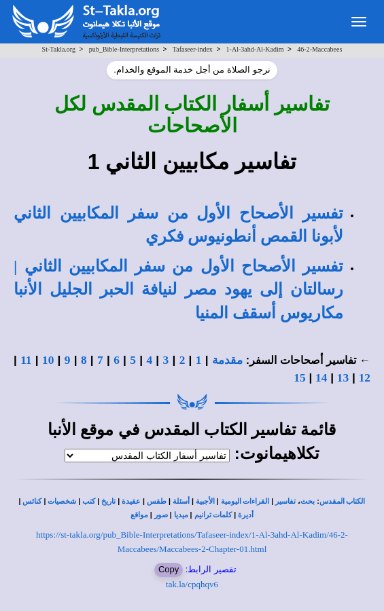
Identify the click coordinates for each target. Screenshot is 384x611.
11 (25, 360)
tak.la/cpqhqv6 (192, 584)
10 (48, 360)
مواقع (139, 515)
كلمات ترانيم (213, 515)
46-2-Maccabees (319, 49)
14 (321, 377)
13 (343, 377)
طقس (157, 501)
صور (161, 515)
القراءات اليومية (245, 501)
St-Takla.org (58, 49)
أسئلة (181, 501)
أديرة (246, 515)
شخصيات (62, 501)
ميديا (181, 515)
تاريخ (108, 501)
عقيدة (131, 501)
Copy (168, 569)
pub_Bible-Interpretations (124, 49)
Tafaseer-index (193, 49)
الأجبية (205, 501)
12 (364, 377)
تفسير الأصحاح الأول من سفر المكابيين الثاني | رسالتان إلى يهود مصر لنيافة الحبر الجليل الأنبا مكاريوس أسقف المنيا (178, 289)
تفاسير (285, 501)
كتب (88, 501)
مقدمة (227, 360)
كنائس (31, 501)
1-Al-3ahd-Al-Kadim (255, 49)
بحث (307, 501)
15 (299, 377)
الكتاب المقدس (342, 501)
